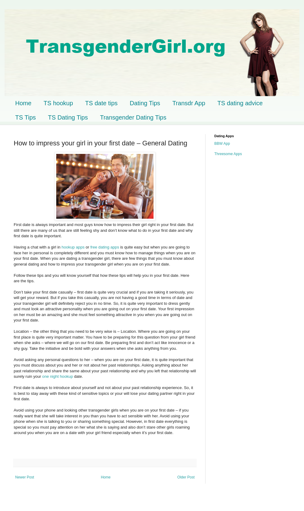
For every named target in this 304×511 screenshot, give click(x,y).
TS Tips (25, 117)
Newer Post (24, 477)
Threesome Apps (228, 154)
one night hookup (57, 376)
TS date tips (101, 103)
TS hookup (58, 103)
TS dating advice (240, 103)
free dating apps (105, 247)
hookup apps (73, 247)
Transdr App (188, 103)
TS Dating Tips (68, 117)
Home (23, 103)
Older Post (186, 477)
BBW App (222, 143)
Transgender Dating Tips (133, 117)
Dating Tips (145, 103)
